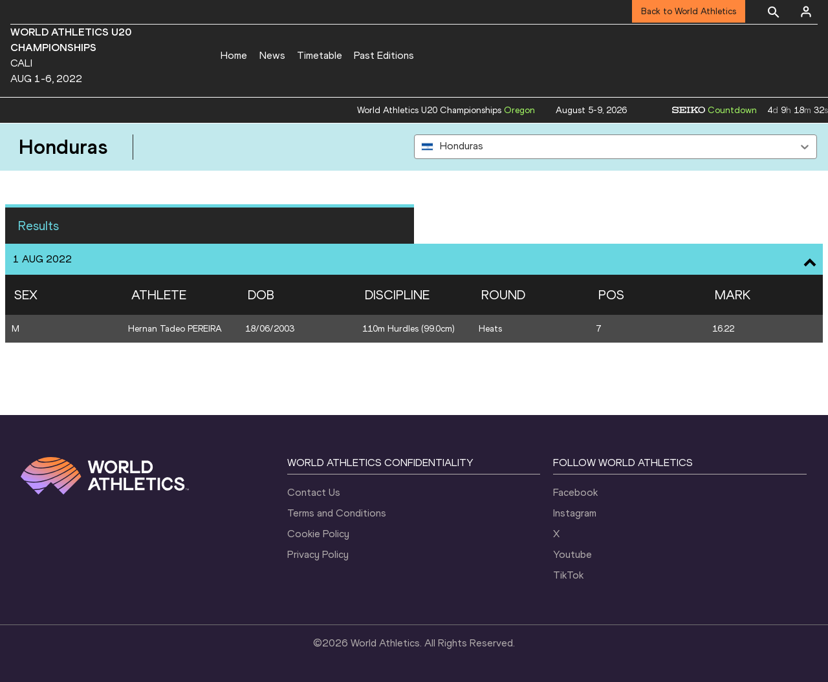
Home (234, 55)
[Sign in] (806, 12)
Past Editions (384, 55)
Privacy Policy (318, 554)
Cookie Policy (318, 533)
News (272, 55)
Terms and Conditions (336, 513)
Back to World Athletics (688, 11)
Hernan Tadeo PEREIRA (175, 328)
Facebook (575, 492)
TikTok (568, 575)
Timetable (319, 55)
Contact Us (313, 492)
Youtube (572, 554)
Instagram (574, 513)
